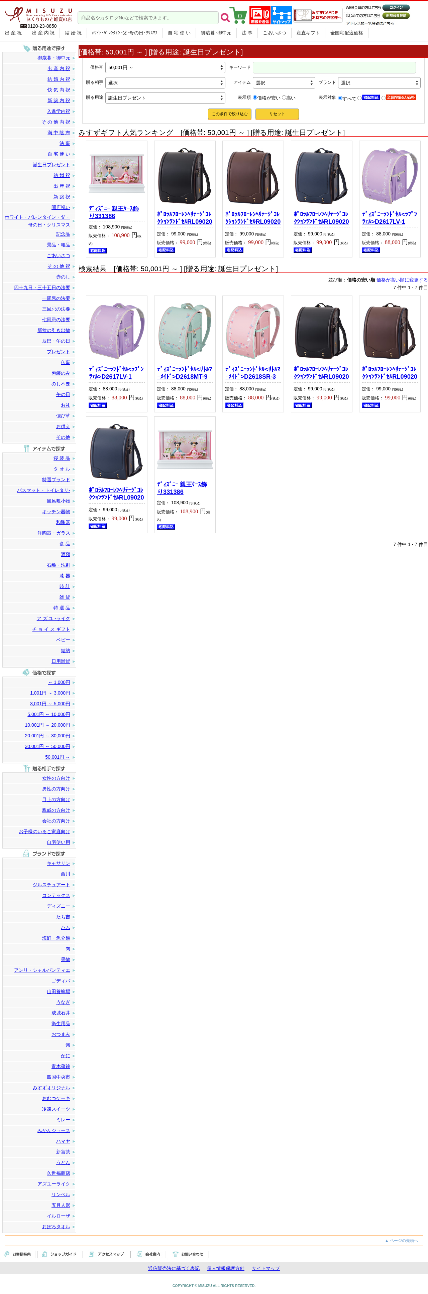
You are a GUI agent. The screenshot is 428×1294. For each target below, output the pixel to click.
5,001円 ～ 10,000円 (48, 714)
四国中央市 (58, 1077)
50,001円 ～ (57, 757)
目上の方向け (56, 799)
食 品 (65, 543)
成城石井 (60, 1012)
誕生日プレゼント (51, 164)
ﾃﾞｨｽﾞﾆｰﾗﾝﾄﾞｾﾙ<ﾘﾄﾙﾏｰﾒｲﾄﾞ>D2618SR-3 (252, 373)
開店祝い (60, 207)
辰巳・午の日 (56, 341)
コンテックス (56, 895)
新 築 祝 (62, 196)
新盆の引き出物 (53, 330)
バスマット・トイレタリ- (43, 490)
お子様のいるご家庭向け (44, 831)
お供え (63, 426)
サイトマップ (266, 1268)
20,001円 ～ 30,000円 (47, 735)
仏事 (65, 362)
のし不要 (60, 383)
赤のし (63, 277)
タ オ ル (62, 469)
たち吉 (63, 916)
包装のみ (60, 373)
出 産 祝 (13, 32)
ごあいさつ (274, 32)
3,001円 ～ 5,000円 (50, 703)
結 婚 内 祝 (58, 79)
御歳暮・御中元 (53, 57)
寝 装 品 (62, 458)
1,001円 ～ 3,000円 (50, 693)
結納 (65, 650)
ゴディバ (60, 980)
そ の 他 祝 (58, 266)
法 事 (247, 32)
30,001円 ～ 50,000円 (47, 746)
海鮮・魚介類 (56, 938)
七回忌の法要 (56, 319)
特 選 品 (62, 607)
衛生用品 (60, 1023)
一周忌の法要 (56, 298)
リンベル (60, 1194)
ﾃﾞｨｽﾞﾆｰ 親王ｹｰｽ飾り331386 (114, 212)
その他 (63, 437)
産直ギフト (308, 32)
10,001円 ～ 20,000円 (47, 725)
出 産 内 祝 (43, 32)
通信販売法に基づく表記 (174, 1268)
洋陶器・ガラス (53, 533)
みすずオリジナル (51, 1087)
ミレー (63, 1119)
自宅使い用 (58, 842)
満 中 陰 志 (58, 132)
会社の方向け (56, 820)
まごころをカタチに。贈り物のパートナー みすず (38, 12)
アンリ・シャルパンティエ (42, 970)
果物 (65, 959)
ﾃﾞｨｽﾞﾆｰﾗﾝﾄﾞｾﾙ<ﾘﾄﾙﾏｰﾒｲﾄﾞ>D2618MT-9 (184, 373)
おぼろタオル (56, 1226)
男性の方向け (56, 788)
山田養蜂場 (58, 991)
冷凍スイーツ (56, 1109)
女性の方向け (56, 778)
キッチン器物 (56, 511)
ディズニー (58, 906)
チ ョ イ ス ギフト (51, 629)
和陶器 (63, 522)
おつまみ (60, 1034)
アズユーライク (53, 1183)
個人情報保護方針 (225, 1268)
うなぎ (63, 1002)
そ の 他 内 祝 (55, 122)
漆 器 (65, 575)
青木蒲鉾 (60, 1066)
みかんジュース (53, 1130)
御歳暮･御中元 (216, 32)
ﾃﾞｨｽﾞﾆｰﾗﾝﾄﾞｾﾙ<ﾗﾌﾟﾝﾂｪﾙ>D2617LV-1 (389, 218)
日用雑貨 (60, 661)
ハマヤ (63, 1141)
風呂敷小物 (58, 501)
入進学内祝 (58, 111)
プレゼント (58, 351)
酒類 (65, 554)
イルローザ (58, 1216)
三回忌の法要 (56, 309)
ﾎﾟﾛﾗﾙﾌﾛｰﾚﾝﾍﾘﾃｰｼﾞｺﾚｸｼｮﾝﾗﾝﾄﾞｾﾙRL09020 (184, 218)
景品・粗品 (58, 244)
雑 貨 (65, 597)
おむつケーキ (56, 1098)
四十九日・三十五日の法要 (42, 287)
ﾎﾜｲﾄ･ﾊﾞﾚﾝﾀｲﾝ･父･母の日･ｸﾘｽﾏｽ (124, 32)
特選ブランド (56, 479)
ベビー (63, 639)
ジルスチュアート (51, 884)
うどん (63, 1162)
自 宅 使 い (179, 32)
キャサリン (58, 863)
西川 (65, 874)
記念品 (63, 234)
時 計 (65, 586)
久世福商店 (58, 1173)
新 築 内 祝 (58, 100)
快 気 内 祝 (58, 90)
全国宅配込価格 (346, 32)
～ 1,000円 (59, 682)
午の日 (63, 394)
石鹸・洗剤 (58, 565)
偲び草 (63, 415)
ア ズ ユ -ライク (53, 618)
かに (65, 1055)
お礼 (65, 405)
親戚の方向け (56, 810)
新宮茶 (63, 1151)
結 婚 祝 (73, 32)
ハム (65, 927)
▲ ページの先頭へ (401, 1240)
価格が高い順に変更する (402, 280)
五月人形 (60, 1205)
